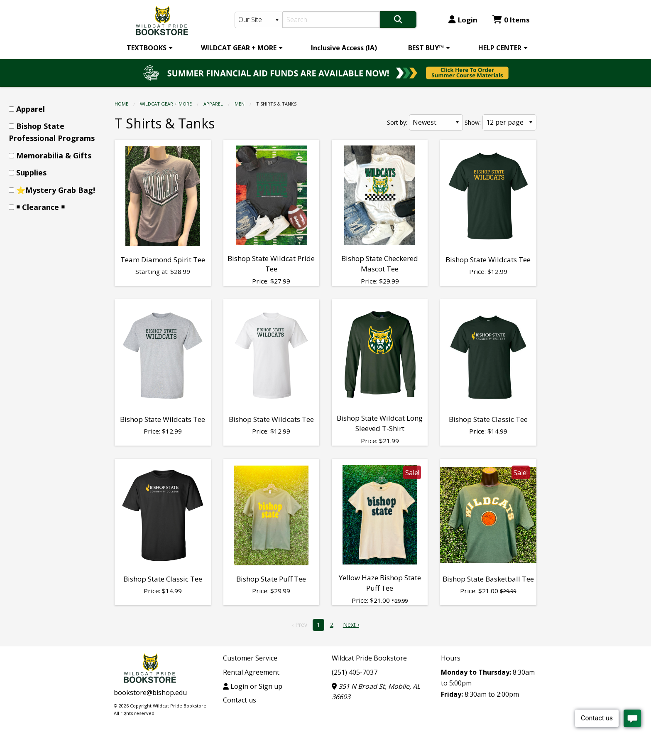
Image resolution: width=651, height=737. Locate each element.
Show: (473, 122)
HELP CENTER (499, 47)
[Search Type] (259, 20)
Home (121, 104)
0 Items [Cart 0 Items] (511, 20)
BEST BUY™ (426, 47)
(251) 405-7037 (354, 672)
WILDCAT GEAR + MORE (239, 47)
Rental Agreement (251, 672)
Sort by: (397, 122)
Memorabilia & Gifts (53, 155)
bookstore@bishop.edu (150, 692)
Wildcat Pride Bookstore (369, 658)
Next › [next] (351, 625)
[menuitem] (148, 48)
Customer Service (250, 658)
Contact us (239, 700)
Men (240, 104)
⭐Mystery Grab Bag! (55, 190)
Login (462, 20)
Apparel (213, 104)
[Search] (331, 19)
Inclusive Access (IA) (344, 47)
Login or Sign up (252, 686)
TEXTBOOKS (146, 47)
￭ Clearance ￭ (40, 207)
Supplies (31, 172)
